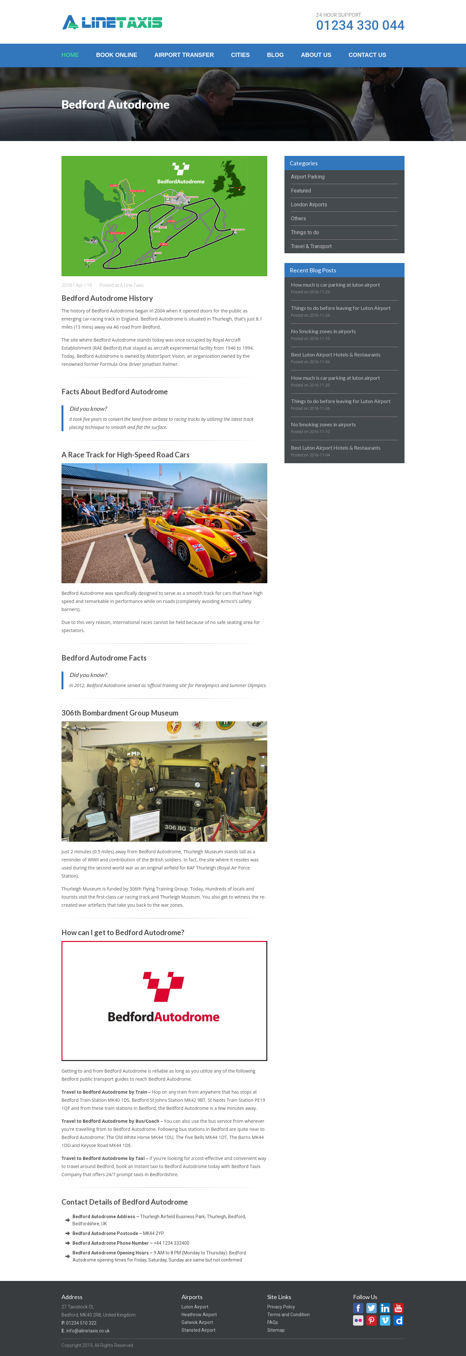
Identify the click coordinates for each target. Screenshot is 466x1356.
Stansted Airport (199, 1330)
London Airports (309, 205)
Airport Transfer (184, 55)
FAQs (272, 1322)
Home (70, 55)
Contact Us (367, 55)
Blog (275, 55)
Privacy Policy (281, 1306)
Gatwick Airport (197, 1322)
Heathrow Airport (199, 1314)
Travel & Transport (311, 246)
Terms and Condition (288, 1314)
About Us (316, 55)
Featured (301, 191)
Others (298, 218)
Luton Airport (195, 1306)
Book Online (116, 55)
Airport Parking (308, 177)
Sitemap (276, 1330)
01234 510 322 (81, 1323)
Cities (240, 55)
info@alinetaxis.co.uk (88, 1330)
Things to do (305, 232)
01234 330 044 (360, 25)
